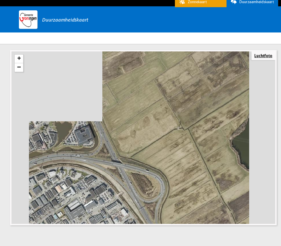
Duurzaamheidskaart (251, 5)
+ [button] (19, 68)
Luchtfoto (263, 64)
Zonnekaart (191, 5)
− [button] (19, 76)
